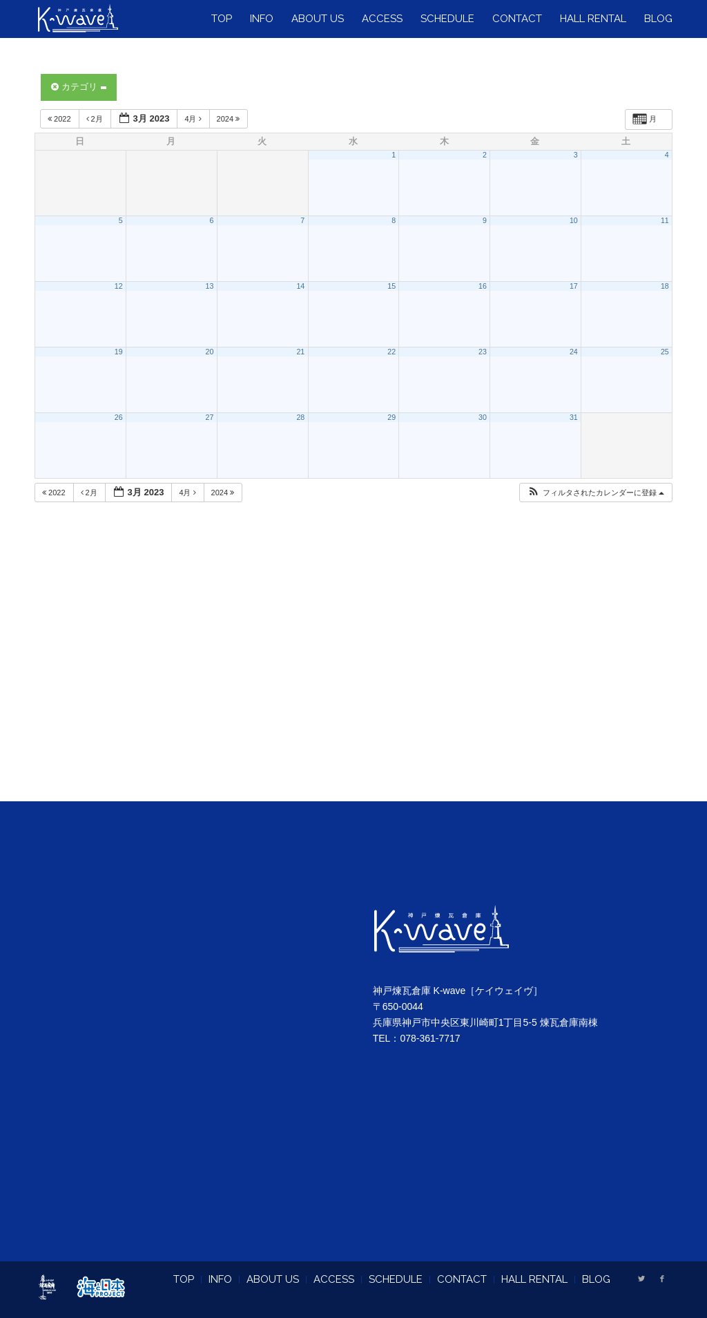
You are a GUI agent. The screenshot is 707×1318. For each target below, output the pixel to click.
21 (300, 351)
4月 (193, 119)
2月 (95, 119)
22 (391, 351)
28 (300, 417)
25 (665, 351)
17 (574, 286)
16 (482, 286)
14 (300, 286)
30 (482, 417)
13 (210, 286)
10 (574, 220)
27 (210, 417)
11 (665, 220)
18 (665, 286)
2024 (229, 119)
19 (119, 351)
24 (574, 351)
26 (119, 417)
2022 (60, 119)
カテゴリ (78, 87)
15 (391, 286)
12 (119, 286)
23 (482, 351)
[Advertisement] (353, 669)
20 (210, 351)
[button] (595, 493)
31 (574, 417)
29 (391, 417)
